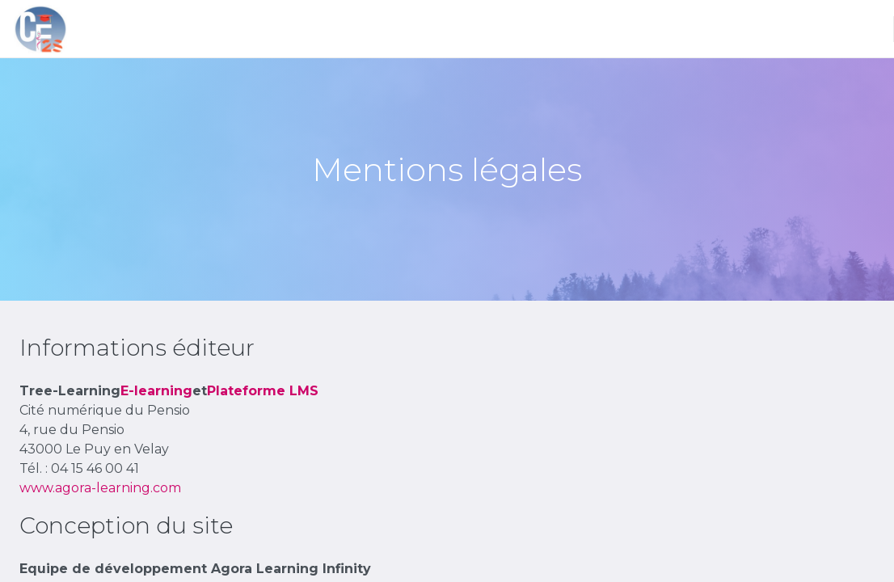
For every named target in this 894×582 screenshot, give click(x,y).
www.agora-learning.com (100, 488)
